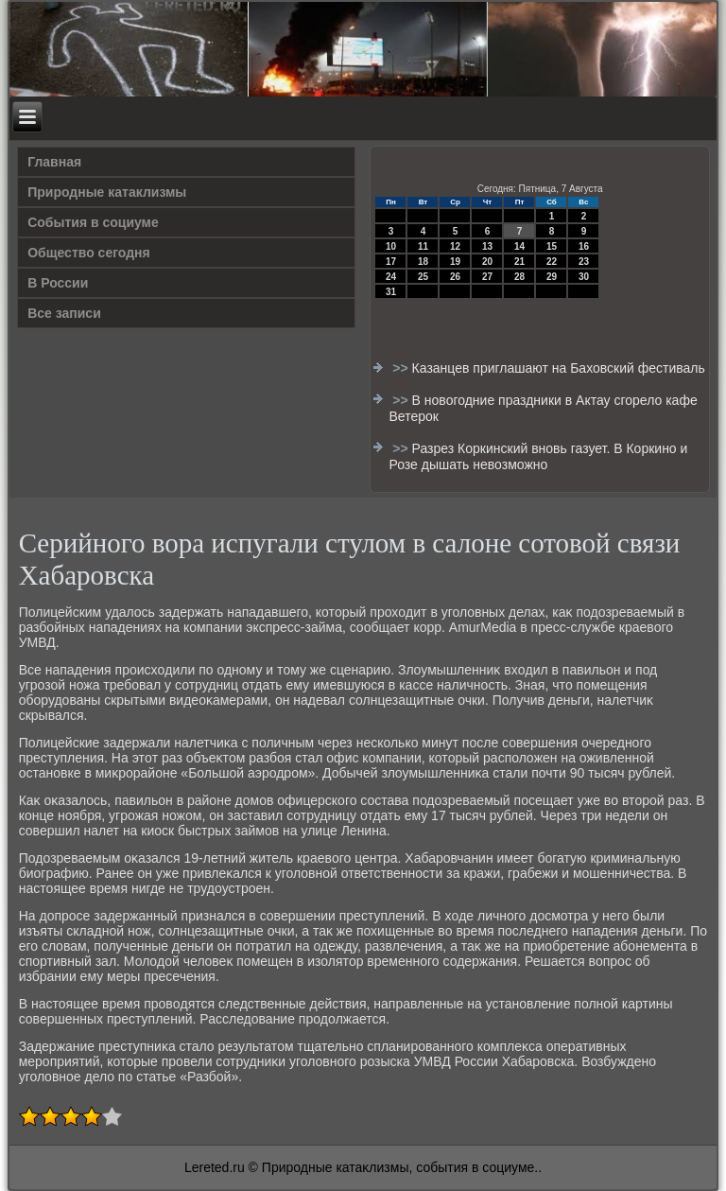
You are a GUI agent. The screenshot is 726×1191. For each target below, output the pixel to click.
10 (391, 246)
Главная (54, 161)
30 (584, 276)
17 (391, 261)
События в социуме (93, 222)
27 (487, 276)
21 (519, 261)
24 (391, 276)
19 (455, 261)
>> (401, 368)
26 (455, 276)
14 (519, 246)
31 (391, 292)
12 (455, 246)
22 (551, 261)
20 (487, 261)
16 (584, 246)
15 (551, 246)
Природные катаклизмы (106, 192)
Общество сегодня (88, 252)
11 (423, 246)
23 (584, 261)
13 (487, 246)
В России (57, 282)
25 (423, 276)
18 (423, 261)
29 (551, 276)
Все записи (64, 313)
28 (519, 276)
